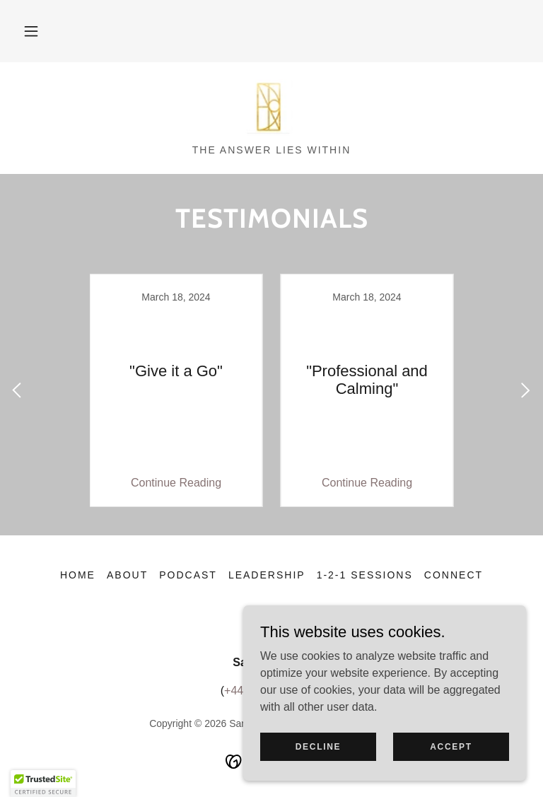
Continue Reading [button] (176, 483)
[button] (31, 31)
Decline (318, 746)
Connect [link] (453, 575)
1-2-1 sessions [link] (365, 575)
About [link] (127, 575)
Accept (451, 746)
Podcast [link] (188, 575)
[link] (271, 107)
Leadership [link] (266, 575)
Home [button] (77, 575)
